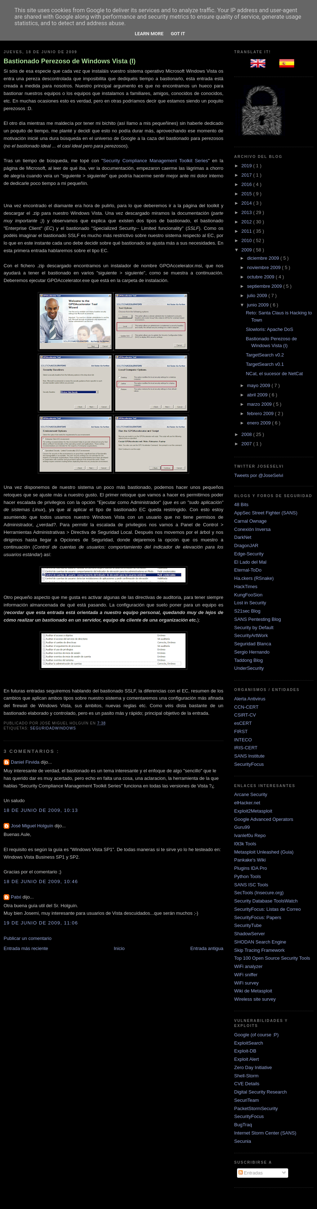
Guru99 (242, 827)
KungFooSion (248, 594)
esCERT (243, 723)
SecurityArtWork (251, 635)
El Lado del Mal (250, 562)
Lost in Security (250, 602)
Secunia (242, 1141)
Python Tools (247, 876)
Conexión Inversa (252, 529)
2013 (247, 212)
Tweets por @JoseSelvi (258, 475)
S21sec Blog (247, 611)
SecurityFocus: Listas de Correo (267, 909)
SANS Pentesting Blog (257, 619)
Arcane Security (250, 794)
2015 (247, 193)
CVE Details (246, 1083)
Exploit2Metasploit (253, 811)
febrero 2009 (261, 413)
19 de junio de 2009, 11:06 (41, 923)
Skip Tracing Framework (259, 950)
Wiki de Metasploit (253, 991)
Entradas (250, 1173)
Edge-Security (249, 553)
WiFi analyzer (248, 966)
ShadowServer (249, 933)
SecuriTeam (246, 1100)
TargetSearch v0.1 (265, 364)
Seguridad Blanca (252, 643)
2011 (247, 231)
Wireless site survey (255, 999)
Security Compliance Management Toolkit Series (155, 160)
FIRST (241, 731)
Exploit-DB (245, 1051)
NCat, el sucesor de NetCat (274, 373)
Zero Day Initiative (253, 1067)
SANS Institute (249, 756)
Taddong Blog (248, 660)
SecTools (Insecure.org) (258, 892)
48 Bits (241, 504)
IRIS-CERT (246, 747)
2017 (247, 175)
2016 (247, 184)
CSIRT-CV (245, 715)
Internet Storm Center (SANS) (265, 1133)
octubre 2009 (261, 276)
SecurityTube (248, 925)
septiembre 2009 (265, 286)
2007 (247, 443)
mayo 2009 (259, 385)
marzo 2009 (260, 404)
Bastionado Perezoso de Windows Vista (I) (69, 61)
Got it (178, 33)
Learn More (149, 33)
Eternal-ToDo (248, 570)
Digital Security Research (260, 1092)
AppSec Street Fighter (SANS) (266, 512)
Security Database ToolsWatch (266, 901)
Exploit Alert (246, 1059)
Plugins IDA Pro (250, 868)
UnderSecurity (249, 668)
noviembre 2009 (264, 267)
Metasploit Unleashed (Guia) (264, 852)
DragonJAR (246, 545)
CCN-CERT (246, 707)
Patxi (17, 897)
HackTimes (246, 586)
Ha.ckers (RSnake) (254, 578)
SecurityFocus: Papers (257, 917)
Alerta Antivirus (249, 698)
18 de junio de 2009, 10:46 (41, 881)
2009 (247, 250)
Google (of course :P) (256, 1034)
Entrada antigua (206, 948)
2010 (247, 240)
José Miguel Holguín (32, 825)
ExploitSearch (248, 1043)
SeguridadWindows (53, 728)
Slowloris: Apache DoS (269, 329)
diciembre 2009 (264, 258)
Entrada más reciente (26, 948)
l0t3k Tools (245, 843)
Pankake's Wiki (250, 860)
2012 (247, 221)
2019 (247, 165)
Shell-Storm (246, 1075)
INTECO (243, 739)
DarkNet (242, 537)
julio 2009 (257, 295)
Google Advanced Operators (263, 819)
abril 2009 (258, 394)
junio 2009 (258, 305)
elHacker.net (247, 802)
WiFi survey (246, 983)
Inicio (119, 948)
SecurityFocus (249, 764)
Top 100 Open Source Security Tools (272, 958)
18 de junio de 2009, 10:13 (41, 810)
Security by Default (253, 627)
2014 (247, 203)
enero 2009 (259, 423)
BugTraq (243, 1124)
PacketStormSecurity (256, 1108)
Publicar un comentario (28, 938)
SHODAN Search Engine (260, 942)
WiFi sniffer (246, 974)
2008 (247, 434)
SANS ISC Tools (251, 884)
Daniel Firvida (26, 762)
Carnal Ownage (250, 521)
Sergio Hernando (251, 652)
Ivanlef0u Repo (249, 835)
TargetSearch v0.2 (265, 355)
